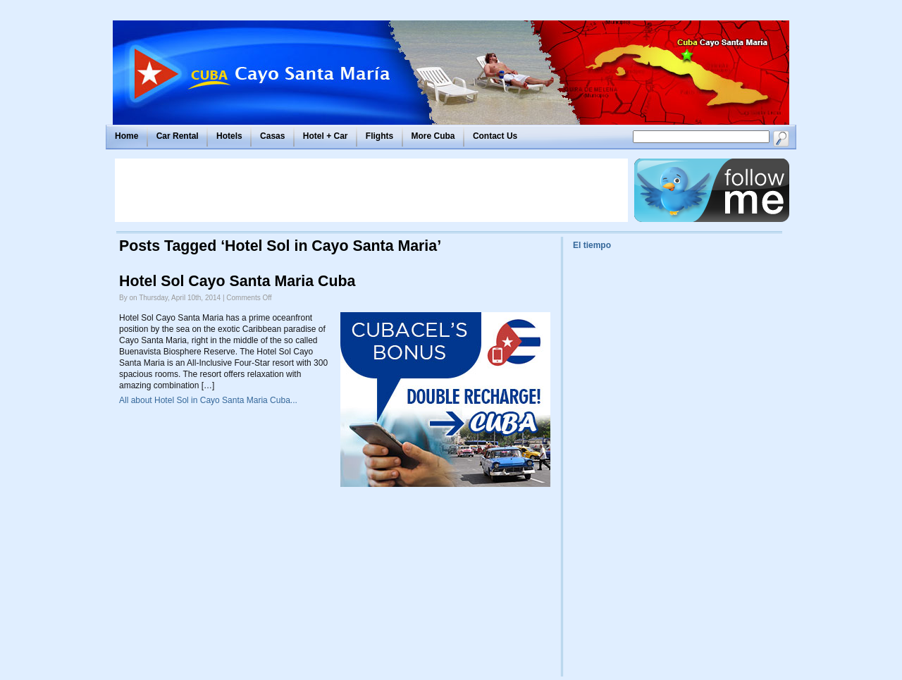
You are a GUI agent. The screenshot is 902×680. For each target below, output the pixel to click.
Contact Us (495, 136)
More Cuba (433, 136)
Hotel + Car (325, 136)
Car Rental (177, 136)
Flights (379, 136)
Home (126, 136)
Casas (272, 136)
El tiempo (592, 245)
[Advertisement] (371, 190)
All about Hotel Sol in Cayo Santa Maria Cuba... (208, 400)
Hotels (229, 136)
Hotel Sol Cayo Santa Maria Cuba (237, 281)
